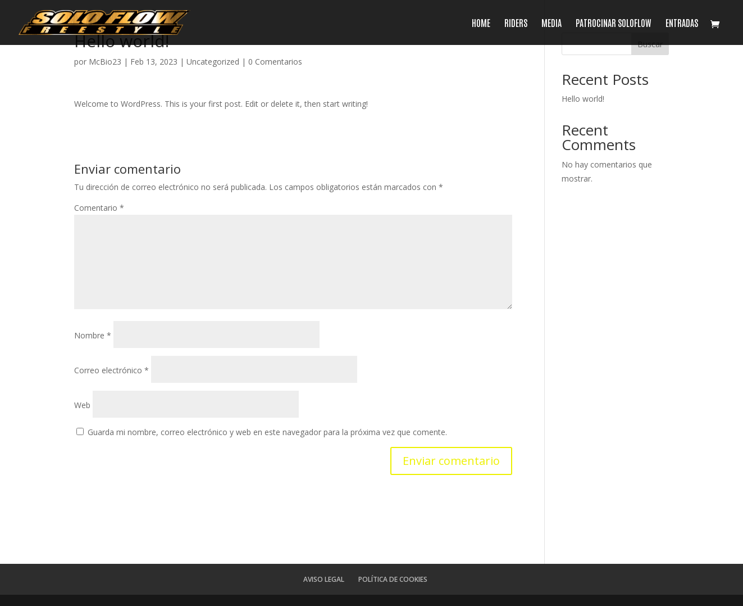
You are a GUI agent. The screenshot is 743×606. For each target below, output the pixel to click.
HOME (481, 23)
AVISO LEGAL (323, 579)
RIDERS (515, 23)
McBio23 (105, 61)
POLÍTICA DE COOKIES (392, 579)
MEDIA (551, 23)
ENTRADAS (681, 23)
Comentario (99, 207)
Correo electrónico (111, 370)
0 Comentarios (275, 61)
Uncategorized (212, 61)
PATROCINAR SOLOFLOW (613, 23)
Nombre (92, 335)
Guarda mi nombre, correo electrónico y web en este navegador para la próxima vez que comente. (267, 432)
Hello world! (583, 98)
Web (82, 405)
